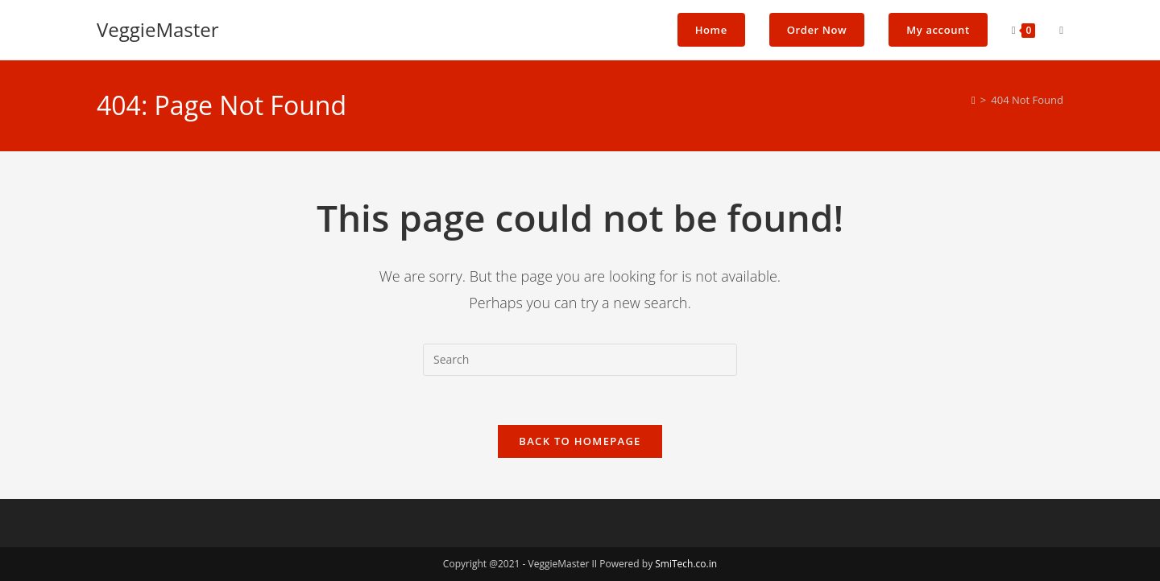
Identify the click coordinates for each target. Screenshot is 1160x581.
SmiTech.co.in (686, 564)
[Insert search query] (580, 360)
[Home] (974, 100)
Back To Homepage (579, 441)
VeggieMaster (158, 29)
